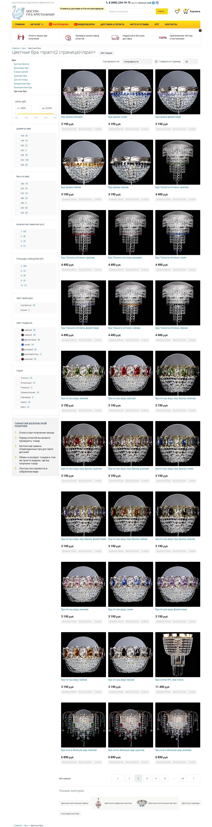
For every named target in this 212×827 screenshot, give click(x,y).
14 (182, 778)
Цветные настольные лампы (74, 803)
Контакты (171, 24)
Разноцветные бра (23, 87)
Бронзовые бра (21, 68)
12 (24, 285)
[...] (131, 11)
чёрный (28, 329)
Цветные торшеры (191, 803)
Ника (25, 406)
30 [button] (187, 61)
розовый (29, 349)
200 (24, 145)
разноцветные (31, 354)
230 (24, 150)
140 (24, 140)
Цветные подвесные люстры (112, 803)
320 (24, 212)
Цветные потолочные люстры (157, 803)
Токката (26, 377)
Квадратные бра (22, 83)
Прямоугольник (30, 392)
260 (24, 164)
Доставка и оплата (112, 24)
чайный (28, 334)
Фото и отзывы (139, 24)
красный (29, 359)
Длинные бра (20, 75)
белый (25, 310)
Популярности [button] (131, 61)
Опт (157, 24)
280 (24, 198)
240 (24, 155)
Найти (161, 11)
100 (24, 135)
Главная (20, 24)
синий (27, 344)
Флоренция (28, 382)
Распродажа (58, 24)
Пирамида (27, 397)
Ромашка (27, 387)
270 (24, 193)
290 (24, 202)
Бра (14, 60)
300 (24, 207)
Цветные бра (36, 825)
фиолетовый (30, 339)
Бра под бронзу (21, 64)
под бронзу (28, 305)
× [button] (200, 30)
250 (25, 159)
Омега (26, 402)
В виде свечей (21, 71)
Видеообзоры (84, 24)
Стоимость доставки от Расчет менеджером (81, 9)
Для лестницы (21, 79)
